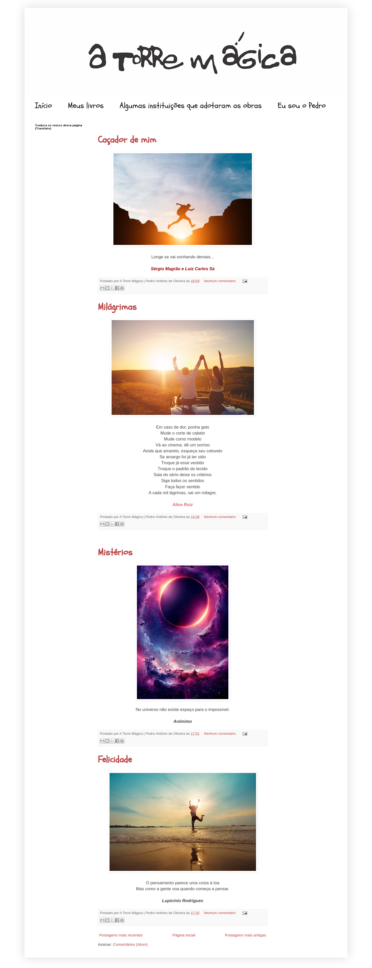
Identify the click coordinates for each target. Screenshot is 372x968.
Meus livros (86, 105)
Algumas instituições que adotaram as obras (191, 105)
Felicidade (115, 759)
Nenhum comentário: (220, 281)
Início (43, 105)
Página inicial (183, 935)
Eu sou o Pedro (302, 105)
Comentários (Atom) (130, 944)
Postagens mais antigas (245, 935)
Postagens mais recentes (121, 935)
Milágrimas (117, 307)
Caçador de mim (127, 140)
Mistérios (115, 552)
